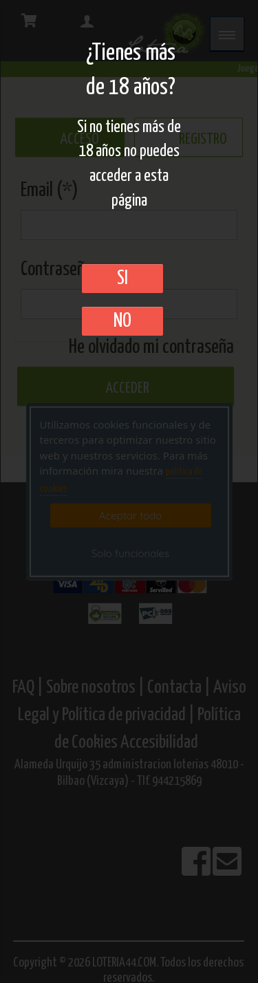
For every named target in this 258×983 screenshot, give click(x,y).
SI (122, 278)
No (122, 321)
